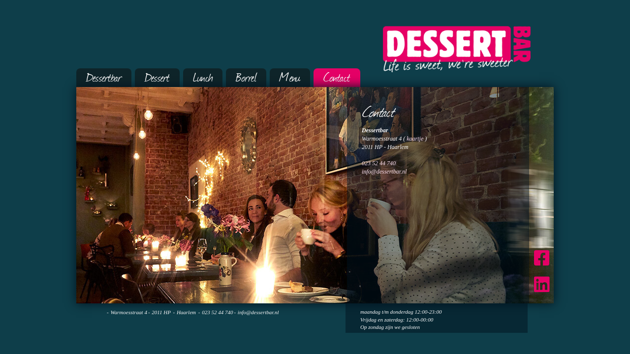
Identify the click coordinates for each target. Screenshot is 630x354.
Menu (290, 76)
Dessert (157, 76)
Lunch (203, 76)
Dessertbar (104, 76)
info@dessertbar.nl (384, 171)
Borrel (246, 76)
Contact (336, 76)
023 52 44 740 (379, 163)
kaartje (415, 138)
